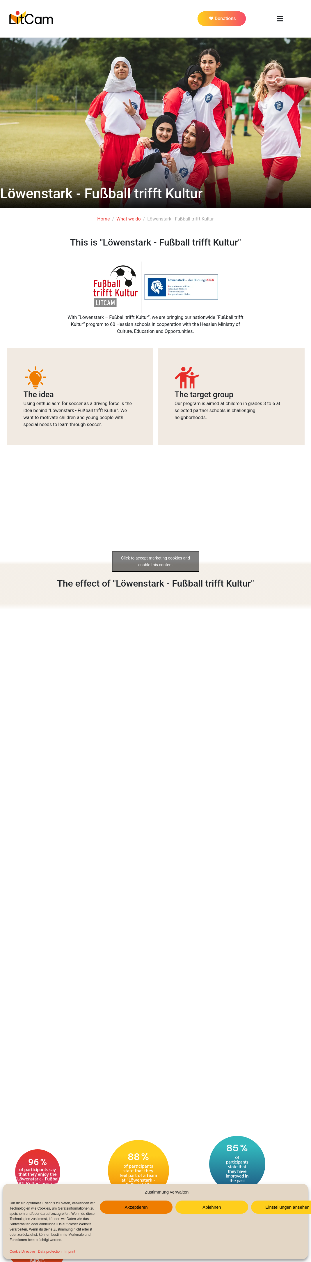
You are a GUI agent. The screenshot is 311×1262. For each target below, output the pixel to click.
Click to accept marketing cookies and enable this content (155, 561)
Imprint (70, 1252)
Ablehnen (211, 1207)
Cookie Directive (22, 1252)
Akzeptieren (136, 1207)
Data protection (49, 1252)
